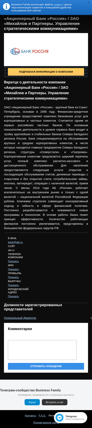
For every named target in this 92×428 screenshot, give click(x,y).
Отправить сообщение (46, 366)
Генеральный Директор (20, 318)
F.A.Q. (42, 415)
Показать (13, 261)
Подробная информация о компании (46, 71)
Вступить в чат (54, 402)
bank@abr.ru (15, 242)
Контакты (30, 415)
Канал (32, 402)
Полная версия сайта (46, 422)
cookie (57, 4)
